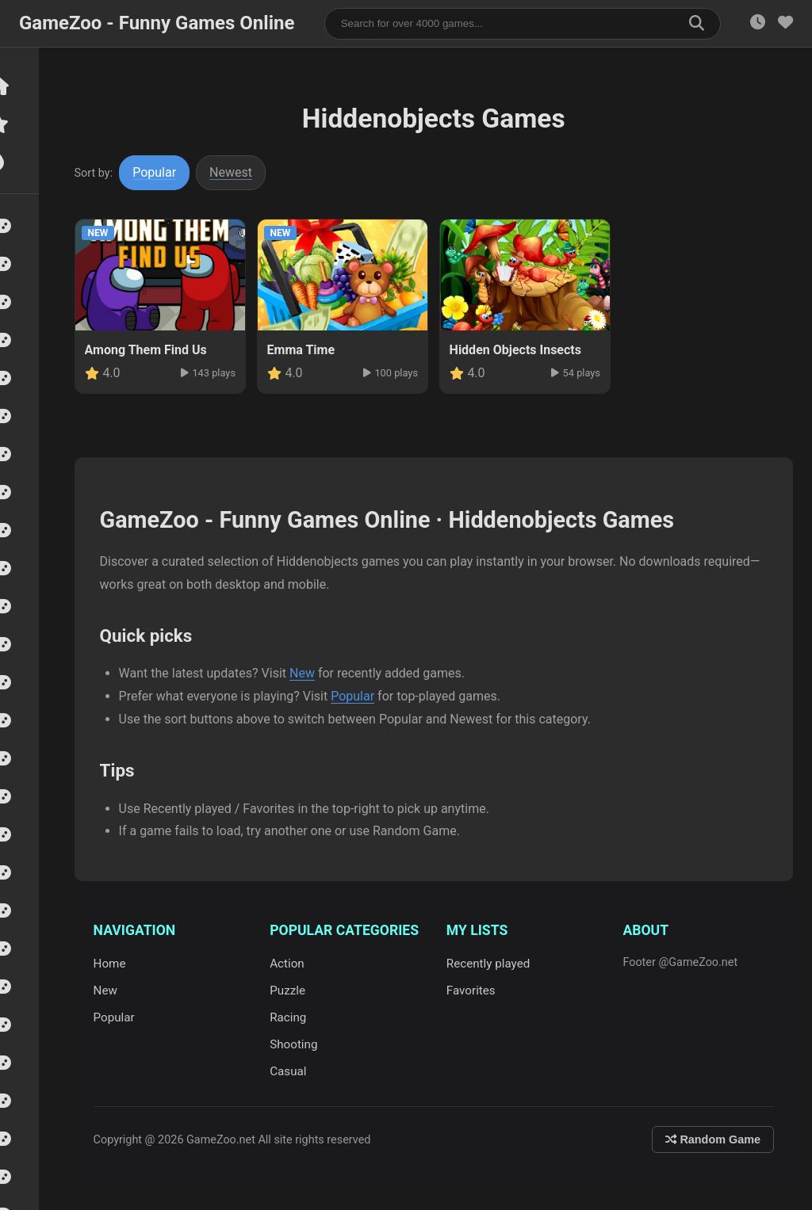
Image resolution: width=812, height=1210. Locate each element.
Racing (294, 1017)
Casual (294, 1071)
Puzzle (294, 990)
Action (293, 963)
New (310, 673)
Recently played (492, 963)
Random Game (712, 1139)
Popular (163, 172)
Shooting (300, 1044)
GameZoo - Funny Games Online (156, 23)
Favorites (475, 990)
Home (118, 963)
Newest (239, 172)
